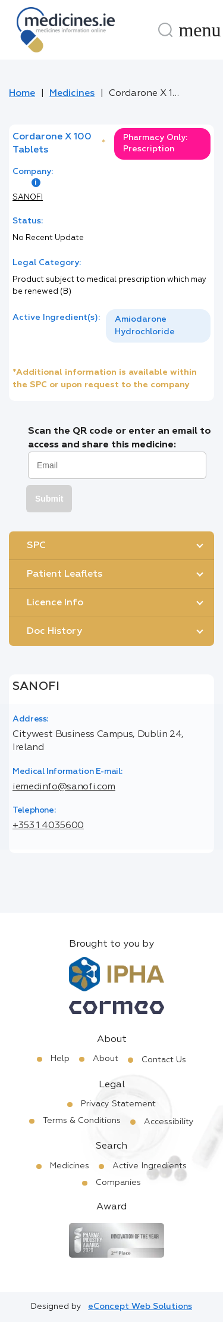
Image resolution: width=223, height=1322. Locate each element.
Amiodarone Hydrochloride (145, 325)
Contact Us (164, 1060)
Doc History (54, 631)
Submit (49, 498)
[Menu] (200, 29)
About (105, 1059)
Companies (118, 1182)
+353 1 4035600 (48, 825)
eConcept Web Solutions (140, 1306)
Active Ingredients (149, 1166)
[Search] (165, 29)
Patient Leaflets (64, 574)
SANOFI (27, 197)
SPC (36, 545)
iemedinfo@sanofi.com (63, 787)
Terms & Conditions (82, 1120)
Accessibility (169, 1122)
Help (60, 1059)
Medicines (72, 93)
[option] (158, 326)
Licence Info (55, 603)
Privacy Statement (118, 1104)
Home (22, 93)
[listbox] (158, 326)
